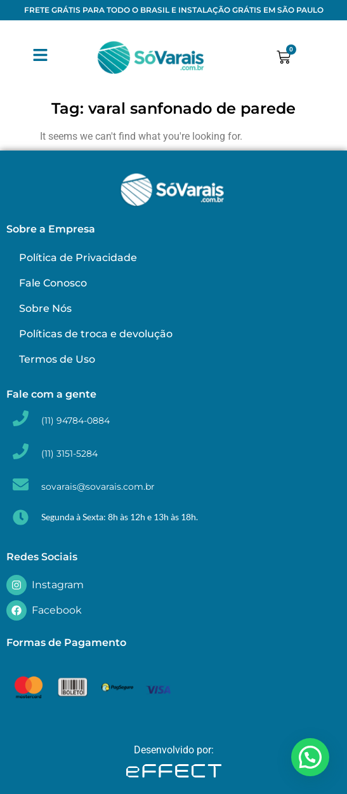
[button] (310, 757)
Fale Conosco (53, 283)
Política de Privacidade (78, 258)
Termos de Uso (57, 359)
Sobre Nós (45, 308)
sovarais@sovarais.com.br (98, 486)
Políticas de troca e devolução (96, 334)
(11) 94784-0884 (75, 420)
